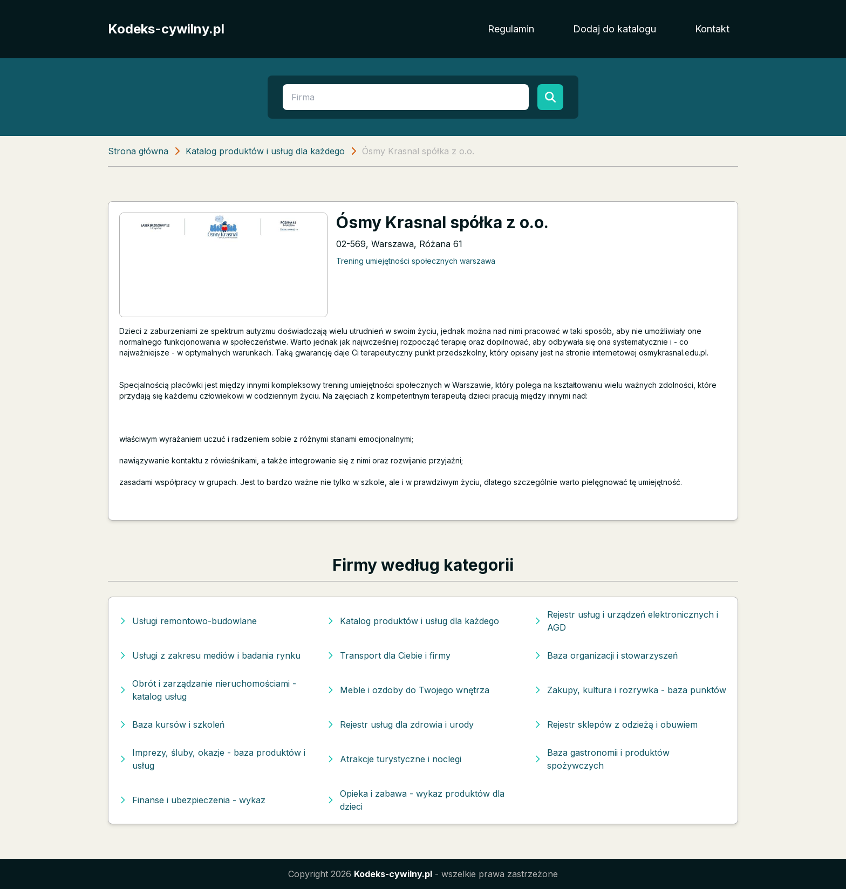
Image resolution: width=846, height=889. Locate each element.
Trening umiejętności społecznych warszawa (415, 260)
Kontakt (712, 29)
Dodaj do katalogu (614, 29)
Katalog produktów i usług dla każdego (265, 151)
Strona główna (138, 151)
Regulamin (511, 29)
